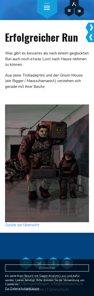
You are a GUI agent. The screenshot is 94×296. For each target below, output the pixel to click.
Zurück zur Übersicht (22, 224)
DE (69, 10)
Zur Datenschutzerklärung (22, 288)
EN (79, 11)
